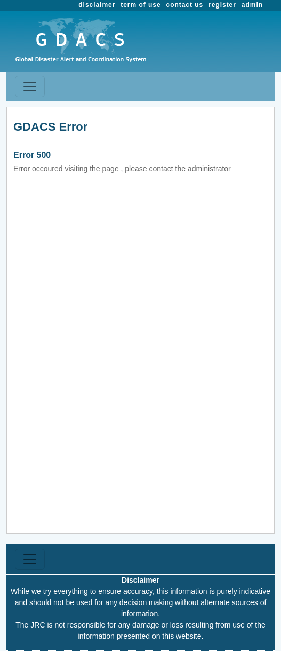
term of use (140, 5)
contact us (185, 5)
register (222, 5)
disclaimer (96, 5)
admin (252, 5)
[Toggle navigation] (30, 86)
